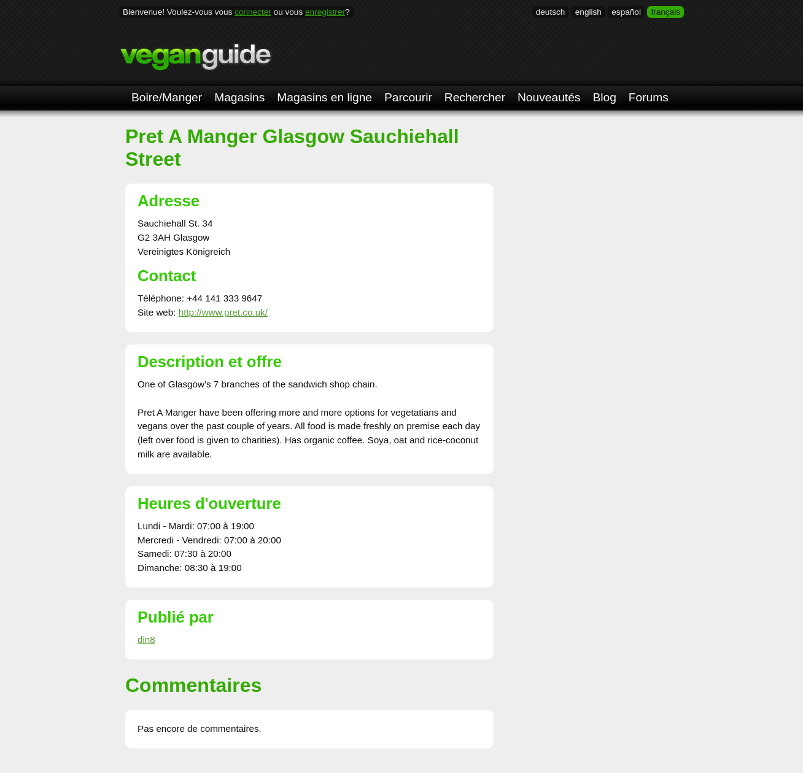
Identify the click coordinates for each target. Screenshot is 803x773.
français (665, 12)
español (626, 12)
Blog (604, 97)
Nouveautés (549, 97)
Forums (649, 97)
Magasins (239, 97)
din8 (146, 639)
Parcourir (408, 97)
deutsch (550, 12)
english (588, 12)
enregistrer (325, 12)
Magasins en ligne (324, 97)
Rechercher (474, 97)
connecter (253, 12)
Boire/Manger (166, 97)
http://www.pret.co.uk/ (223, 312)
